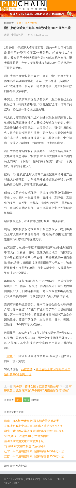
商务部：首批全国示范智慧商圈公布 (36, 386)
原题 (10, 356)
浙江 (18, 399)
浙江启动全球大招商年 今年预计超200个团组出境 (37, 28)
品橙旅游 (23, 5)
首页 (18, 23)
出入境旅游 (31, 23)
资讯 (26, 399)
